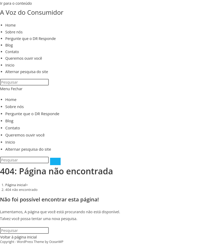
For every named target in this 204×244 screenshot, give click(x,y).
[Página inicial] (15, 184)
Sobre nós (14, 106)
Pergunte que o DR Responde (32, 113)
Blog (9, 120)
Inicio (10, 142)
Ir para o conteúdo (16, 3)
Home (10, 99)
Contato (12, 127)
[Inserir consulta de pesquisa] (24, 82)
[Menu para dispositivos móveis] (11, 88)
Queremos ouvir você (25, 135)
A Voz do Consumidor (32, 12)
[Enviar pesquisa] (55, 161)
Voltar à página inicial (18, 237)
